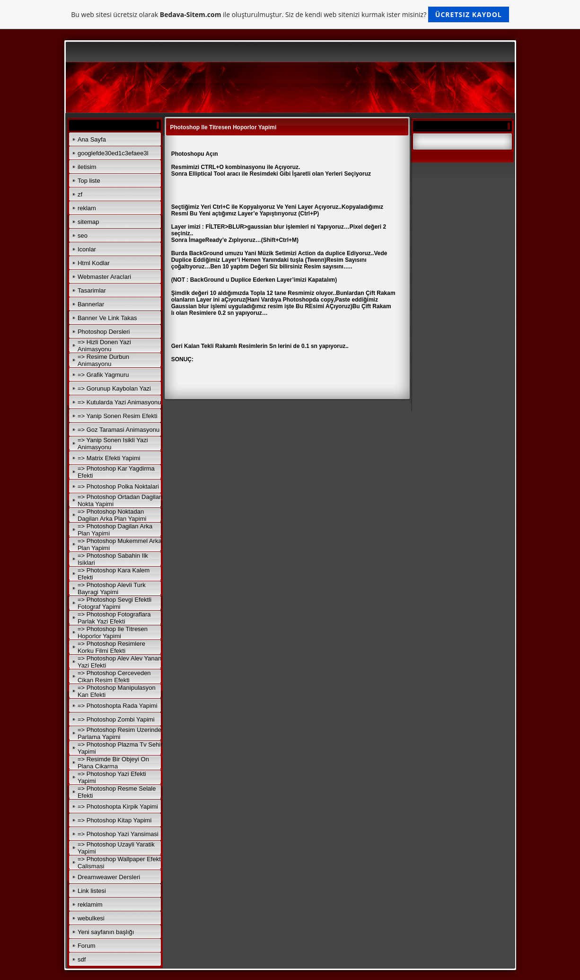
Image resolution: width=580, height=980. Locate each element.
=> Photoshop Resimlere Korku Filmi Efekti (111, 647)
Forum (87, 945)
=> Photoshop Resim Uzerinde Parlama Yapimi (119, 733)
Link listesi (92, 890)
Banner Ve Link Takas (107, 317)
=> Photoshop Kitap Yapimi (114, 820)
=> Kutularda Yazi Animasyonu (119, 402)
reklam (87, 208)
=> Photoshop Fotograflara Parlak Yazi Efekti (114, 618)
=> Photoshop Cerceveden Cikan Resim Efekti (114, 676)
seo (83, 235)
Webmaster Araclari (104, 276)
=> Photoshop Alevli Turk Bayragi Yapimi (112, 588)
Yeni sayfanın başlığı (106, 931)
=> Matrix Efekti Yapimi (109, 458)
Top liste (89, 180)
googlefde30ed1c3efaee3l (113, 153)
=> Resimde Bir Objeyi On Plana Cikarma (113, 763)
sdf (82, 959)
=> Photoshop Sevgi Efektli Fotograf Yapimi (114, 603)
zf (80, 194)
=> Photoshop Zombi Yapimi (116, 719)
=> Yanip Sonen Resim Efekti (118, 415)
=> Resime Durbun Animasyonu (103, 360)
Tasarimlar (92, 290)
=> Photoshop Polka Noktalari (118, 486)
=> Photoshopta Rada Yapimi (118, 705)
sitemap (88, 221)
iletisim (87, 166)
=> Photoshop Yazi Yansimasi (118, 833)
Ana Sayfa (92, 139)
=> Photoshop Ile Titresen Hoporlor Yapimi (113, 632)
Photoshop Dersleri (104, 331)
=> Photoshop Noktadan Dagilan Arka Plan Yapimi (112, 515)
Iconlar (87, 249)
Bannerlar (91, 304)
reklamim (90, 904)
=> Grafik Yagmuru (103, 374)
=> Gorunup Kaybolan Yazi (114, 388)
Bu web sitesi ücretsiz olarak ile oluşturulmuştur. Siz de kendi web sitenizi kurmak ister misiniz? (290, 14)
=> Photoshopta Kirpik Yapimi (118, 806)
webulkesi (91, 918)
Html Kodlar (94, 263)
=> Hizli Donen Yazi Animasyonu (104, 346)
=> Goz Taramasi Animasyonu (118, 429)
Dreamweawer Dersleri (109, 877)
